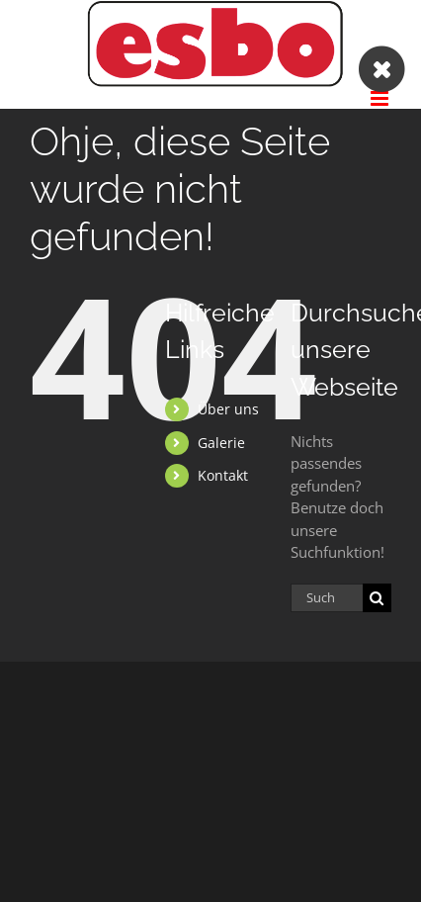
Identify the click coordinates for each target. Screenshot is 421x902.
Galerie (221, 442)
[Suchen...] (327, 598)
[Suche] (377, 598)
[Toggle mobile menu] (381, 98)
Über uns (228, 409)
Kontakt (223, 475)
